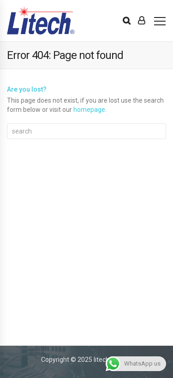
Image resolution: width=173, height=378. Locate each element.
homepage (89, 109)
